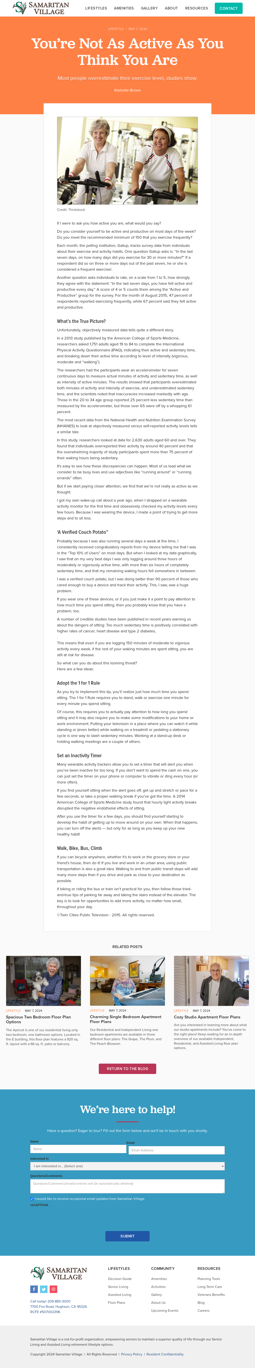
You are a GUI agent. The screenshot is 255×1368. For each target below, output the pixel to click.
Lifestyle (116, 29)
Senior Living (118, 1287)
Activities (158, 1287)
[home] (40, 8)
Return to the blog (127, 1068)
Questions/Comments (46, 1176)
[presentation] (63, 1217)
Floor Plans (116, 1302)
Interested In (39, 1158)
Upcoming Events (164, 1310)
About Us (158, 1302)
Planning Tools (209, 1279)
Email (130, 1143)
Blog (201, 1302)
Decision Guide (120, 1279)
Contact (229, 8)
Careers (203, 1310)
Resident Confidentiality (165, 1354)
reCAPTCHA (39, 1205)
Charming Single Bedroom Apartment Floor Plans (125, 1019)
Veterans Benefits (211, 1295)
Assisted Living (119, 1295)
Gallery (156, 1295)
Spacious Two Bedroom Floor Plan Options (38, 1020)
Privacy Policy (131, 1354)
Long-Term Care (210, 1287)
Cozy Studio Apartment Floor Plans (207, 1017)
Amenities (159, 1279)
